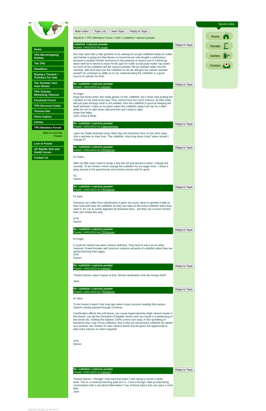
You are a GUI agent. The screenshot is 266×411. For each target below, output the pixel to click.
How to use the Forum (52, 134)
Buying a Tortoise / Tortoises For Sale (46, 76)
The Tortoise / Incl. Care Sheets (46, 84)
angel (104, 47)
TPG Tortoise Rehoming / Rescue (46, 93)
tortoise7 (106, 87)
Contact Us (41, 157)
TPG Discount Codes (47, 105)
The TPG (39, 63)
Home (38, 49)
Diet (118, 37)
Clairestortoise (109, 126)
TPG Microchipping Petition (46, 56)
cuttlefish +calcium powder (139, 37)
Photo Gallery (42, 116)
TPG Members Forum (47, 127)
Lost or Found (43, 143)
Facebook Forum (45, 100)
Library (38, 122)
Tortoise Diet (42, 111)
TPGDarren (108, 150)
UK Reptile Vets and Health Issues (46, 150)
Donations (40, 68)
